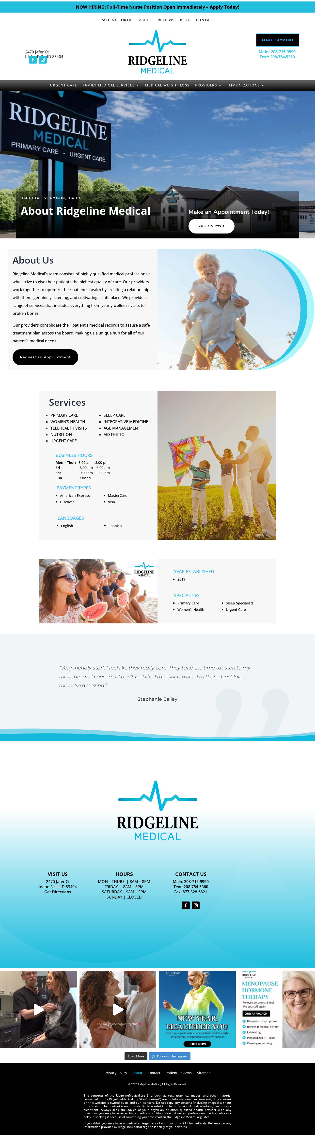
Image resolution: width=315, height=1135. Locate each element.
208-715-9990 (211, 226)
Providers (206, 85)
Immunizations (243, 85)
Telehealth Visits (68, 428)
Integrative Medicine (126, 421)
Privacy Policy (116, 1073)
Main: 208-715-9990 (277, 51)
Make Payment (278, 40)
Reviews (166, 20)
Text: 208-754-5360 (277, 57)
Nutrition (61, 434)
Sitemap (204, 1073)
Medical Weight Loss (167, 85)
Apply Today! (224, 7)
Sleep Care (115, 415)
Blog (185, 20)
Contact (205, 20)
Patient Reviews (179, 1073)
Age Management (122, 428)
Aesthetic (114, 434)
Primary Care (64, 415)
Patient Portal (117, 20)
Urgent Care (63, 85)
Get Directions (57, 892)
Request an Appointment (45, 357)
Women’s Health (67, 421)
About (145, 20)
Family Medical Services (109, 85)
